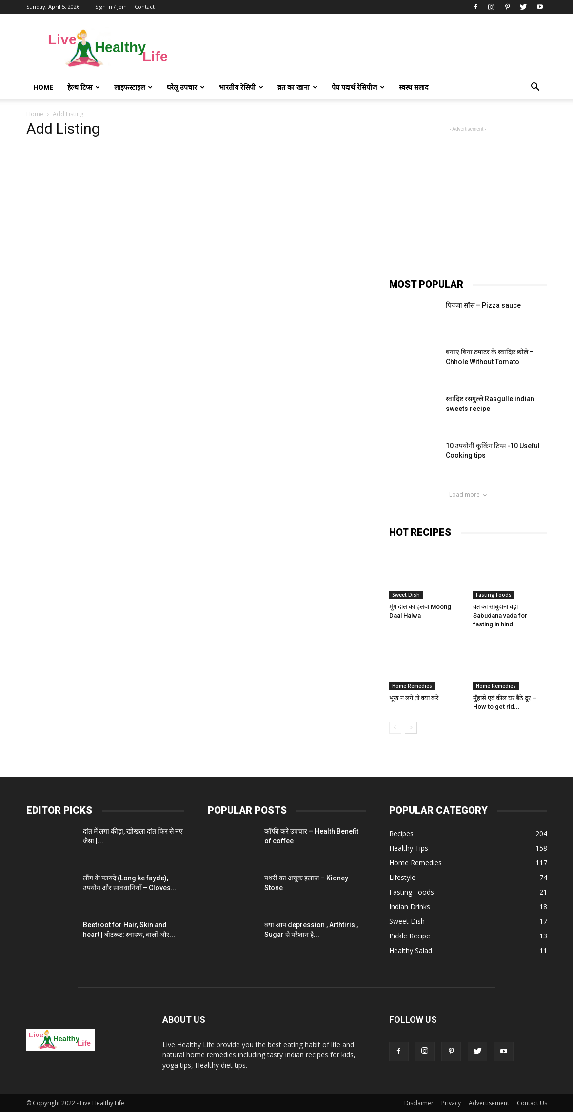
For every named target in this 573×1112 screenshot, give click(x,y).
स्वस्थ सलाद (413, 87)
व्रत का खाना (297, 87)
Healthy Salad (410, 950)
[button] (535, 87)
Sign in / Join (111, 6)
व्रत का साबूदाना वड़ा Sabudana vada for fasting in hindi (500, 615)
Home (43, 87)
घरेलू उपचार (186, 87)
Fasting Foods (494, 594)
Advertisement (489, 1103)
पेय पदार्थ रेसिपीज (358, 87)
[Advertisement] (369, 49)
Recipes (401, 833)
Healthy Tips (408, 848)
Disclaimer (419, 1103)
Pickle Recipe (409, 935)
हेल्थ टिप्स (83, 87)
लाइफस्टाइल (133, 87)
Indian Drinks (409, 906)
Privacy (451, 1103)
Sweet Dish (406, 594)
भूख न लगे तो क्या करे (413, 698)
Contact (145, 6)
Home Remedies (412, 686)
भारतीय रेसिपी (241, 87)
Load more (468, 494)
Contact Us (532, 1103)
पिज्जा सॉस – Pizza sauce (483, 305)
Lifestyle (402, 877)
